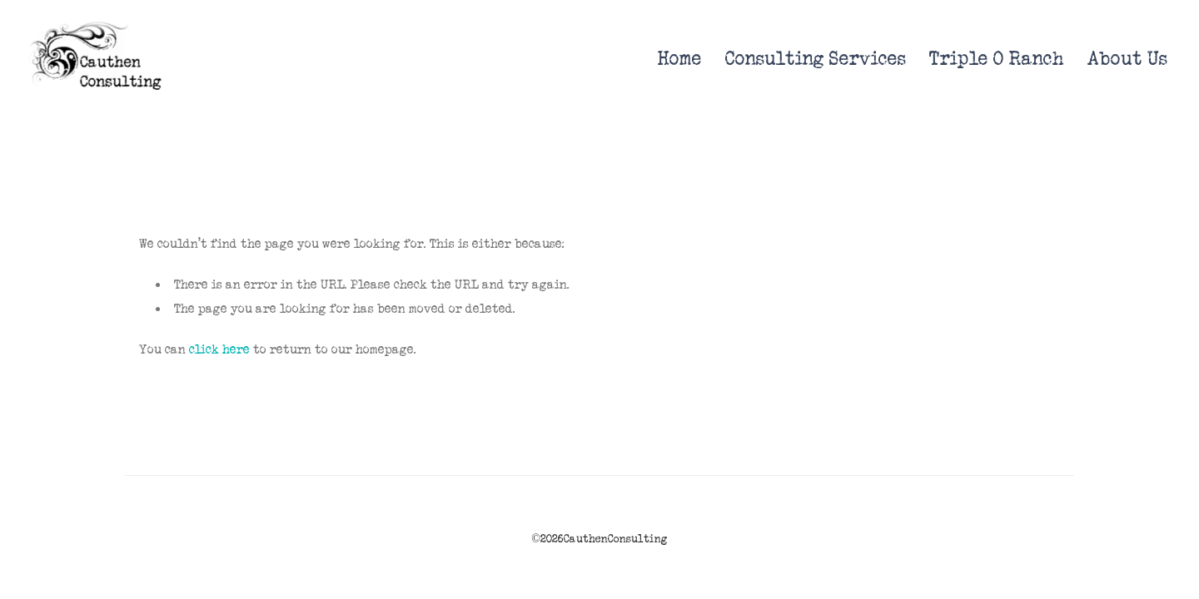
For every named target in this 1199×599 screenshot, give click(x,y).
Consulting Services (815, 58)
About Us (1127, 58)
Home (680, 58)
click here (219, 349)
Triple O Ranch (996, 58)
